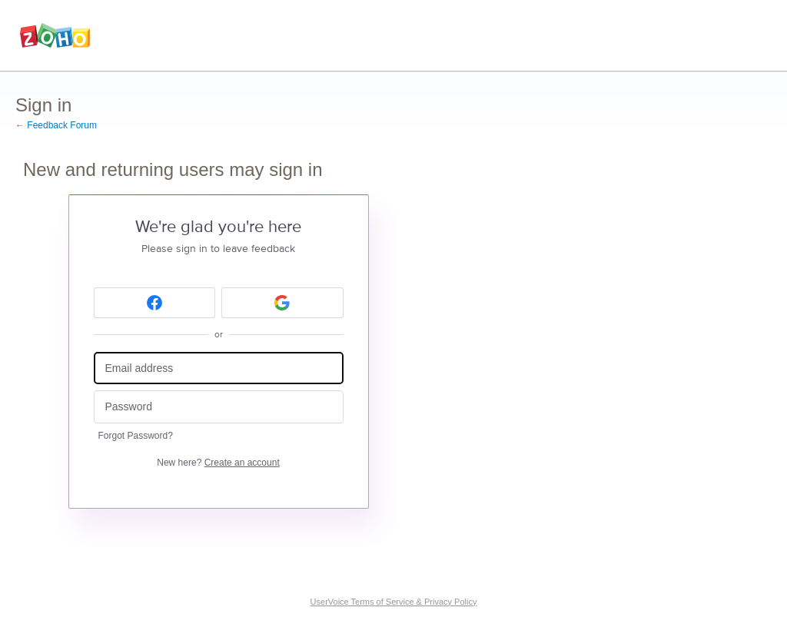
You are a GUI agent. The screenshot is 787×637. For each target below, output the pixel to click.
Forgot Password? (135, 435)
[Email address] (219, 368)
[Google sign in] (282, 302)
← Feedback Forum (56, 125)
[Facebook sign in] (155, 302)
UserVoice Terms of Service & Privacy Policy (393, 601)
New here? (218, 462)
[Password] (219, 406)
